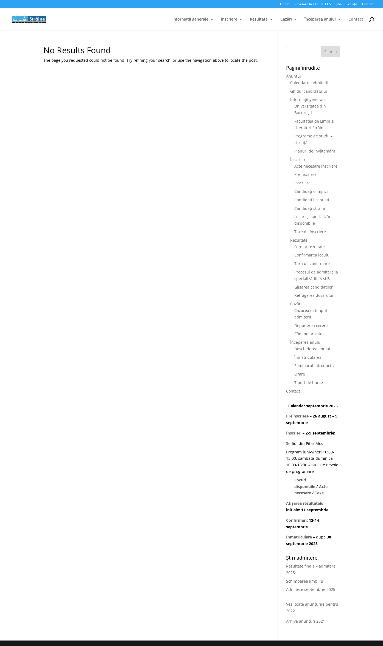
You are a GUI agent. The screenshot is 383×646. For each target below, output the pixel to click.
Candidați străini (309, 208)
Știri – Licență (346, 4)
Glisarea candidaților (313, 287)
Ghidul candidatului (308, 91)
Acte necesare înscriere (315, 166)
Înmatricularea (308, 357)
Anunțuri (294, 76)
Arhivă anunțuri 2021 (305, 621)
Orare (299, 374)
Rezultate (259, 19)
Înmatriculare (299, 537)
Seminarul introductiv (314, 365)
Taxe (319, 492)
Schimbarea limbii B (304, 581)
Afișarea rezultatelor (305, 503)
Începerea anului (320, 19)
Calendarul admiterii (309, 82)
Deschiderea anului (312, 348)
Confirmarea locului (312, 255)
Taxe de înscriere (310, 231)
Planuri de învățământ (314, 151)
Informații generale (190, 19)
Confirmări (296, 520)
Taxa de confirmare (312, 263)
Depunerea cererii (311, 325)
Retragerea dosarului (313, 295)
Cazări (286, 19)
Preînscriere (305, 174)
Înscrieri (293, 433)
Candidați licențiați (311, 199)
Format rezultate (309, 246)
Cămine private (308, 333)
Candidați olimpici (311, 191)
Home (284, 4)
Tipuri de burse (308, 382)
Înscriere (229, 19)
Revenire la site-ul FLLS (312, 4)
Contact (368, 4)
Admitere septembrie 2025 (310, 589)
